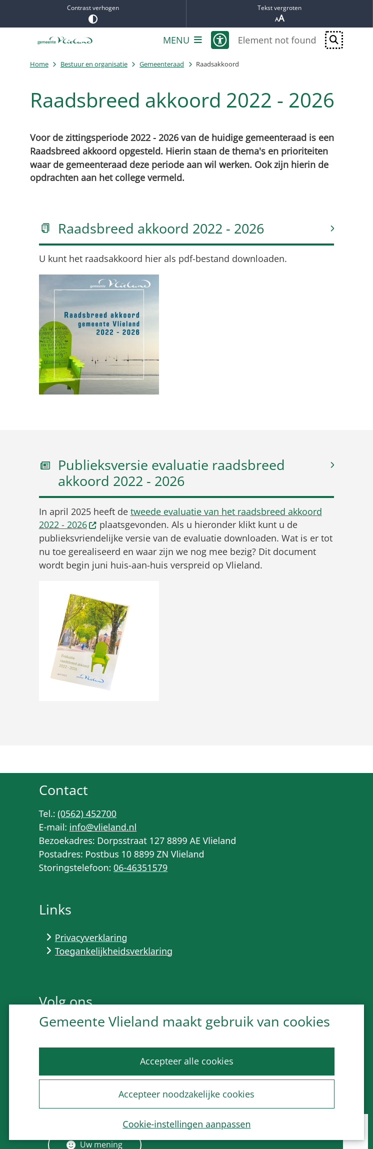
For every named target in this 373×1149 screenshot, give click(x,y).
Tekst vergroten (279, 14)
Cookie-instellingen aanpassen (186, 1124)
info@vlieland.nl (103, 827)
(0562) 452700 (87, 814)
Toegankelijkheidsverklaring (113, 951)
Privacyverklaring (91, 938)
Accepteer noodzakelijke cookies (186, 1094)
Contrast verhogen (93, 14)
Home (39, 64)
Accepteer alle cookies (186, 1062)
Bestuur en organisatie (94, 64)
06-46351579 (141, 868)
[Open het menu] (182, 40)
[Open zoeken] (334, 40)
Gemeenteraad (162, 64)
